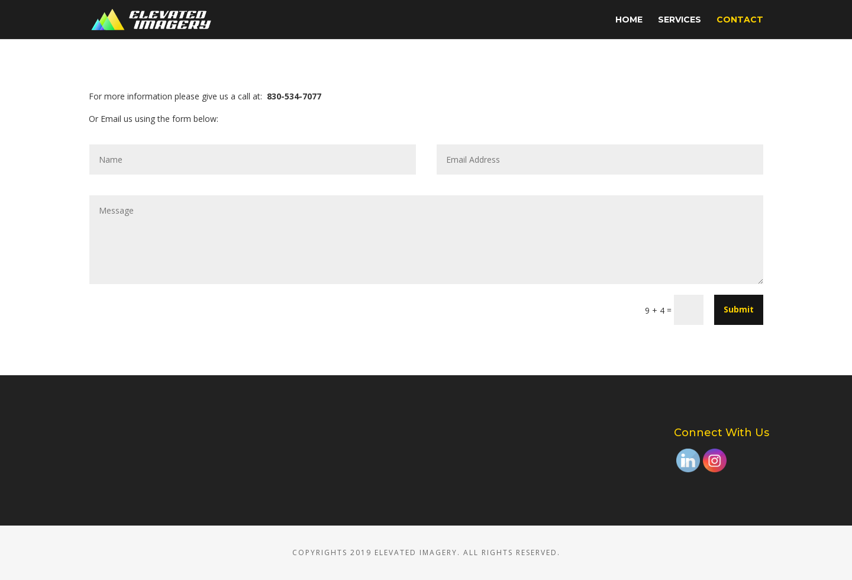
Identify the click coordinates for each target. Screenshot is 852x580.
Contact (740, 20)
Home (629, 20)
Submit (739, 309)
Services (679, 20)
